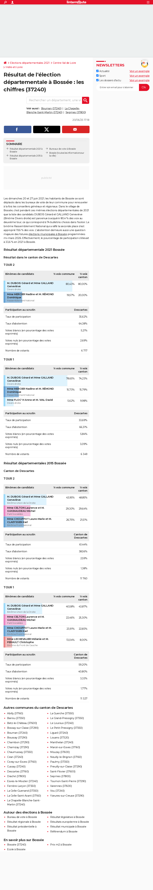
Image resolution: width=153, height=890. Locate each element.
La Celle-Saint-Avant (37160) (24, 795)
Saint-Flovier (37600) (62, 771)
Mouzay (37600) (59, 752)
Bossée (53, 153)
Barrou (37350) (16, 718)
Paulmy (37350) (59, 761)
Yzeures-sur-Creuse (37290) (67, 795)
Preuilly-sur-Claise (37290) (66, 766)
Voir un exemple (140, 71)
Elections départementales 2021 (29, 62)
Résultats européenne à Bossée (69, 821)
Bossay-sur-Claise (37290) (22, 727)
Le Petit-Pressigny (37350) (66, 727)
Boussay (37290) (17, 737)
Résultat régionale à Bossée (24, 821)
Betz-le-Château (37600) (22, 723)
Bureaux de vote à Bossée (62, 148)
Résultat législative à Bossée (67, 817)
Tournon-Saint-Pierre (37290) (68, 781)
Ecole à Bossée (16, 849)
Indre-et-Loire (14, 67)
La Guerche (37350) (62, 713)
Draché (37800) (16, 776)
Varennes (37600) (61, 786)
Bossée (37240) (16, 844)
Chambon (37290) (18, 742)
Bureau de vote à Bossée (22, 817)
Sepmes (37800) (76, 112)
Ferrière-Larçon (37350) (21, 786)
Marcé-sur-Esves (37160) (65, 747)
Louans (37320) (59, 737)
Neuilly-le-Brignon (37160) (66, 757)
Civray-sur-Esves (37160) (21, 761)
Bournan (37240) (51, 108)
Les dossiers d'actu (108, 80)
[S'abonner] (122, 87)
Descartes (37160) (18, 771)
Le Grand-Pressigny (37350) (67, 718)
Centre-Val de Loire (64, 62)
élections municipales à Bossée (48, 234)
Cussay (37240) (16, 766)
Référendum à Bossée (63, 831)
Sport (100, 75)
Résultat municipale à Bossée (68, 826)
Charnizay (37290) (18, 747)
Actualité (102, 71)
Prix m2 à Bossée (60, 844)
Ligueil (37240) (59, 732)
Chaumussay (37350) (19, 752)
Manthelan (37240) (61, 742)
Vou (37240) (57, 790)
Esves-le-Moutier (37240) (22, 781)
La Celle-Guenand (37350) (22, 790)
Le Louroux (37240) (61, 723)
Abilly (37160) (15, 713)
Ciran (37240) (15, 757)
